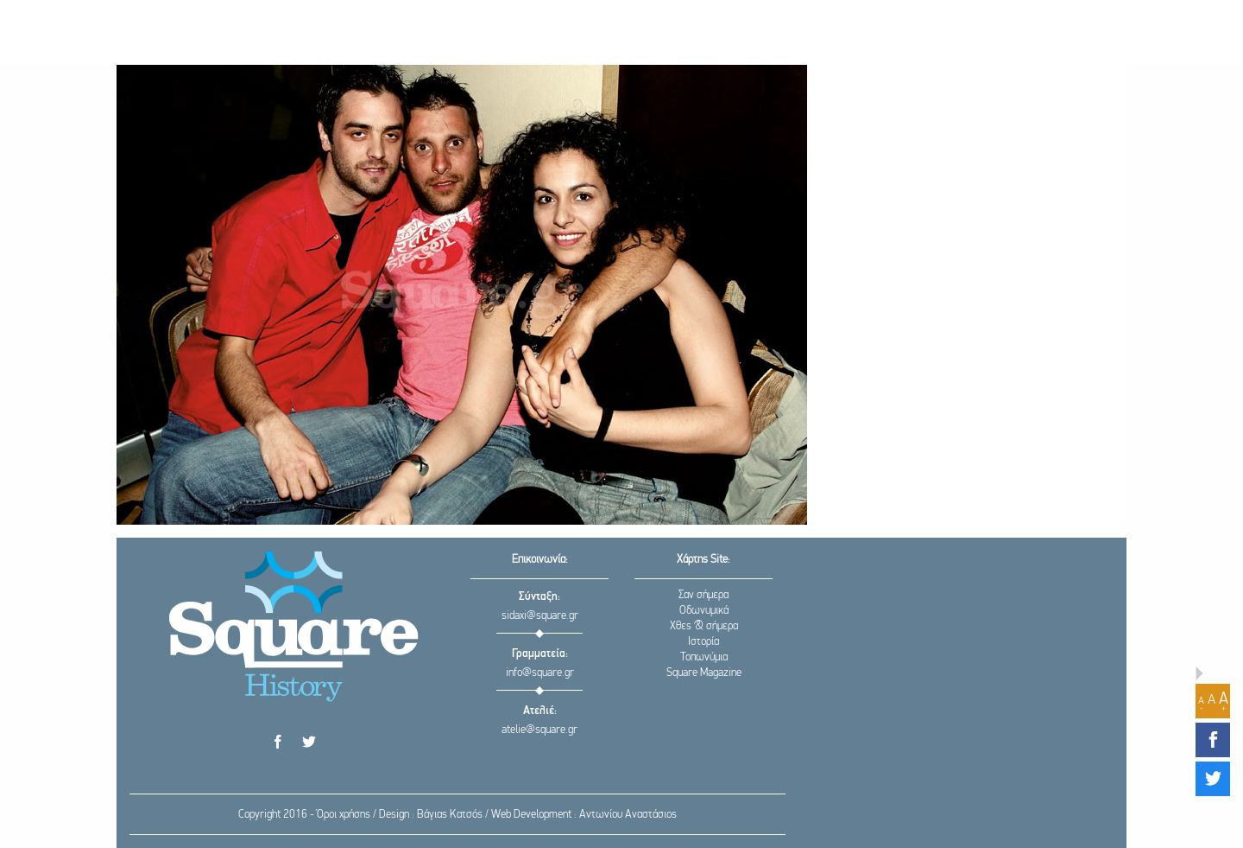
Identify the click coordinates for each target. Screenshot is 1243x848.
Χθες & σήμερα (704, 626)
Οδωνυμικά (704, 610)
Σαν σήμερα (703, 595)
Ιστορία (703, 641)
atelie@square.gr (539, 730)
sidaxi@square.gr (540, 616)
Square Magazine (703, 673)
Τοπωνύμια (704, 657)
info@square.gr (540, 673)
